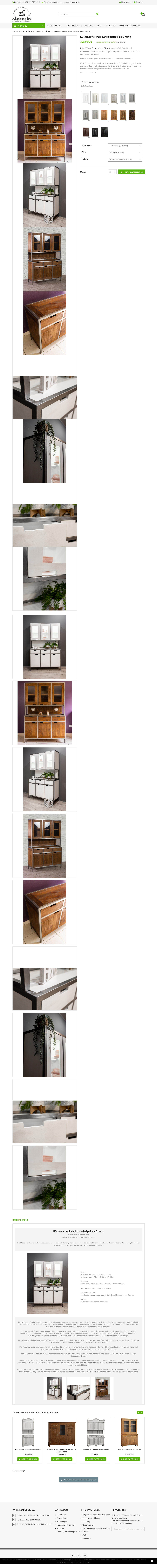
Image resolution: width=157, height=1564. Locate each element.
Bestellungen (62, 1522)
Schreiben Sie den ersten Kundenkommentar (78, 1480)
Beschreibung (20, 1220)
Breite (94, 48)
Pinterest (78, 1556)
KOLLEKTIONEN (54, 26)
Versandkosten (120, 42)
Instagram (85, 1556)
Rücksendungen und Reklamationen (97, 1528)
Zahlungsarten (88, 1525)
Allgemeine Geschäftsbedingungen (96, 1515)
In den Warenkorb (132, 172)
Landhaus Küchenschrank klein (27, 1449)
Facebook (72, 1556)
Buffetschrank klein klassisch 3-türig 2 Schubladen (61, 1450)
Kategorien (72, 26)
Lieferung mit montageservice (68, 1532)
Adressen (60, 1528)
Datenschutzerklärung (91, 1518)
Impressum (87, 1538)
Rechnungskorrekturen (66, 1525)
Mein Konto (61, 1515)
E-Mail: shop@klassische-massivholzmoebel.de (61, 2)
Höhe (82, 48)
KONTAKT (110, 26)
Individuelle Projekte (130, 26)
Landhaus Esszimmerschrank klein (95, 1449)
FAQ (84, 1535)
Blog (99, 26)
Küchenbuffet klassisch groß (129, 1449)
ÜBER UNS (88, 26)
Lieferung (86, 1522)
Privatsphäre (62, 1518)
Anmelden (61, 1510)
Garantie (86, 1532)
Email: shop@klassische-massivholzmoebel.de (32, 1524)
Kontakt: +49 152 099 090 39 (24, 2)
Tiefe (106, 48)
